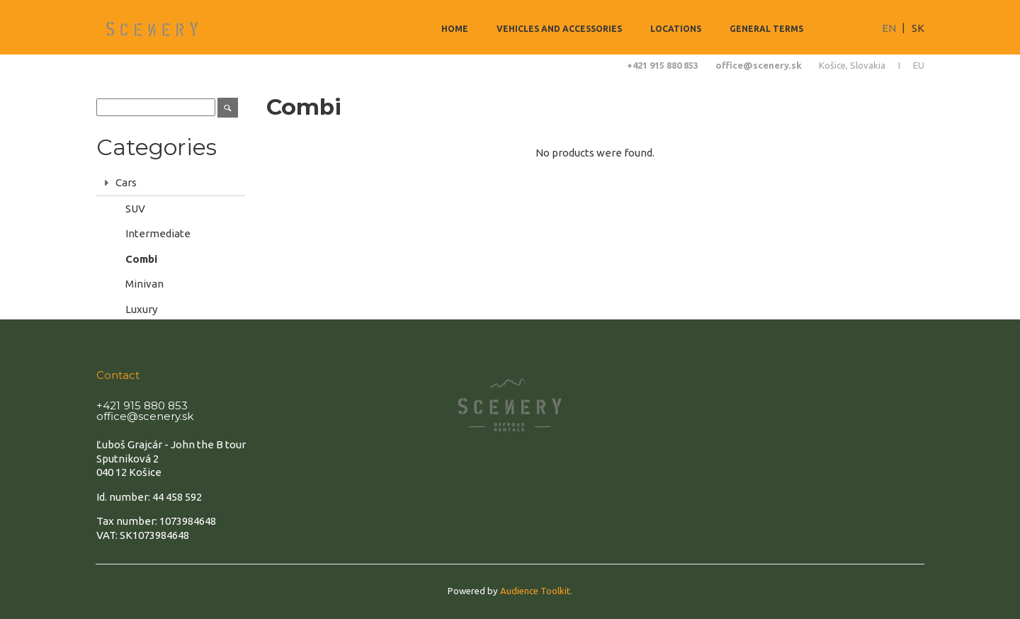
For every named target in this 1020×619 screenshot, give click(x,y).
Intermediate (158, 233)
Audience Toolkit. (536, 591)
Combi (141, 259)
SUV (135, 209)
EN (889, 28)
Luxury (141, 309)
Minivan (144, 284)
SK (918, 28)
